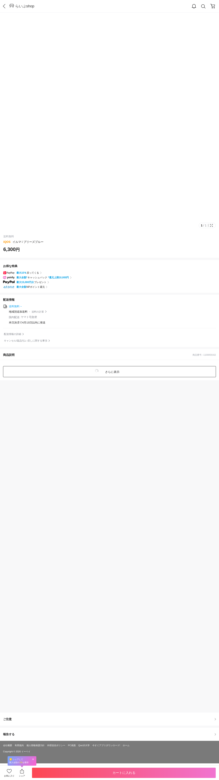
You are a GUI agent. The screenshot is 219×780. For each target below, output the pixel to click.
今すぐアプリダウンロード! (106, 745)
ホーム (126, 745)
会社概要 (7, 745)
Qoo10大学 (84, 745)
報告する (109, 734)
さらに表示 (112, 371)
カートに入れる (123, 772)
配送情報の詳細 (12, 334)
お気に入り (9, 776)
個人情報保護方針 (35, 745)
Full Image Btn (211, 225)
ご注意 (109, 719)
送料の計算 (38, 311)
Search (203, 6)
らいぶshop (24, 6)
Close (33, 759)
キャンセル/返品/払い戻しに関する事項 (25, 340)
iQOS (6, 241)
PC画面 (72, 745)
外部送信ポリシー (56, 745)
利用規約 (19, 745)
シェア (22, 776)
